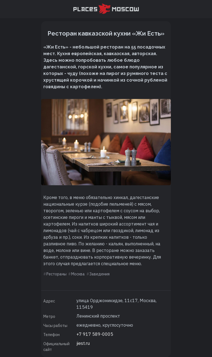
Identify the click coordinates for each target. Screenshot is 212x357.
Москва (78, 274)
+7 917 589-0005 (94, 334)
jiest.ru (83, 343)
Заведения (99, 274)
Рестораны (56, 274)
